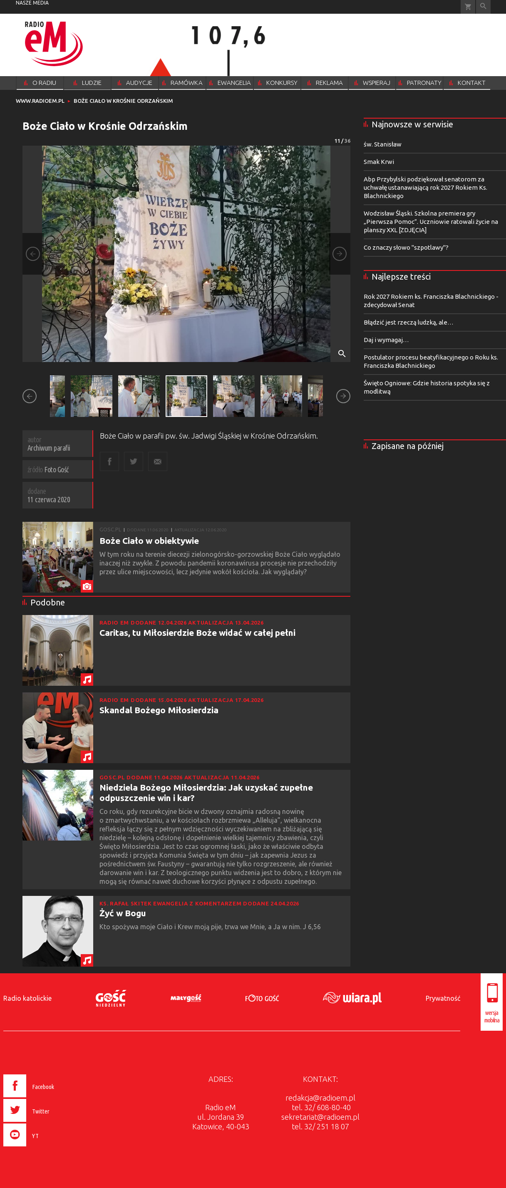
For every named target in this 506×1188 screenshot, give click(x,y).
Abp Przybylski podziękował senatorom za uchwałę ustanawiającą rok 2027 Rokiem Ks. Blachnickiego (425, 187)
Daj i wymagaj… (386, 339)
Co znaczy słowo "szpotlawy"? (406, 247)
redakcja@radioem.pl (320, 1098)
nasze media (32, 2)
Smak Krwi (379, 161)
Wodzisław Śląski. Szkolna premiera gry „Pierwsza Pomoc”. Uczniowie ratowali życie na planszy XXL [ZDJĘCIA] (431, 221)
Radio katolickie (27, 998)
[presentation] (46, 1148)
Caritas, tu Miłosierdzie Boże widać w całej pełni (197, 632)
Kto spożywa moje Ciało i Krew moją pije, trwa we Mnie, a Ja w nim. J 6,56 (210, 926)
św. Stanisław (383, 144)
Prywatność (443, 998)
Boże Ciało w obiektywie (149, 541)
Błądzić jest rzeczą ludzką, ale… (409, 322)
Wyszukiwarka (483, 7)
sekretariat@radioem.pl (320, 1117)
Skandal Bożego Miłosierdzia (158, 710)
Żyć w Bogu (122, 913)
